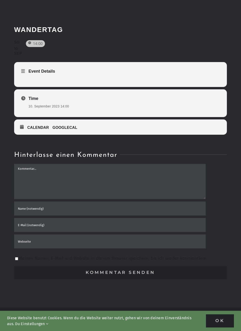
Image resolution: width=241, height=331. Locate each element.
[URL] (110, 241)
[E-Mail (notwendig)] (110, 225)
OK (220, 320)
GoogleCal (64, 128)
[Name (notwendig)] (110, 208)
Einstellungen (34, 324)
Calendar (38, 128)
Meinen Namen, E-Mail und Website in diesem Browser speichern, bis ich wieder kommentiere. (113, 258)
